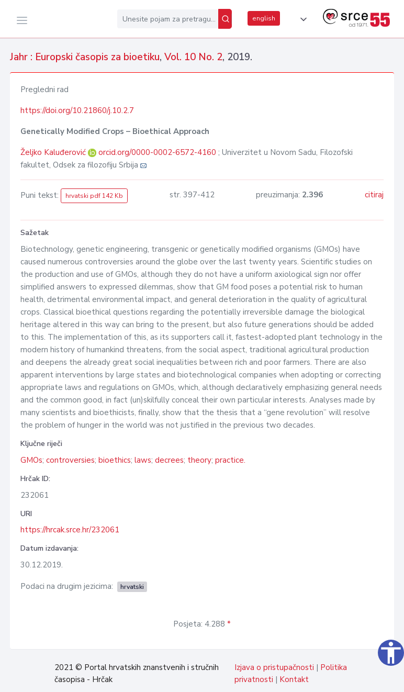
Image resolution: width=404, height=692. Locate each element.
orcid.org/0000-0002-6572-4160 (157, 152)
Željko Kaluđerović (54, 152)
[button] (301, 19)
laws (142, 460)
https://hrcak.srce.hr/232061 (69, 529)
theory (199, 460)
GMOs (31, 460)
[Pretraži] (225, 19)
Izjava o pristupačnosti (274, 667)
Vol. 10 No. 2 (193, 57)
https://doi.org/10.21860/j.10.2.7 (77, 110)
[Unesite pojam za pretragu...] (168, 19)
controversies (70, 460)
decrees (169, 460)
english (263, 18)
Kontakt (294, 679)
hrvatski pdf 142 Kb (94, 196)
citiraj (374, 194)
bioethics (114, 460)
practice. (230, 460)
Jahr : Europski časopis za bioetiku (85, 57)
